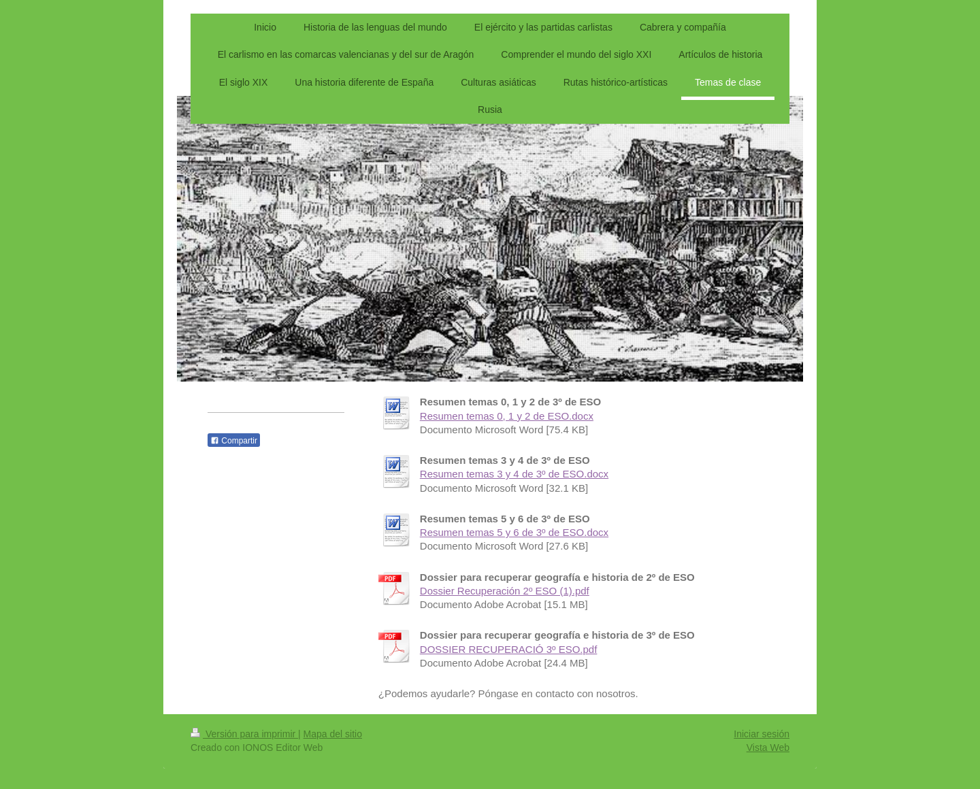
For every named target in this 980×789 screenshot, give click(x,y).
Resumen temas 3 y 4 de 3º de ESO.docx (514, 474)
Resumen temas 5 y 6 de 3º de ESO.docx (514, 532)
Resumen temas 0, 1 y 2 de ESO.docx (506, 416)
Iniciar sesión (761, 733)
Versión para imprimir (244, 733)
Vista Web (768, 747)
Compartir (233, 441)
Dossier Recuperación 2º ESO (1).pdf (504, 591)
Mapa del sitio (333, 733)
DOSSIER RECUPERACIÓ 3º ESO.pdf (509, 649)
